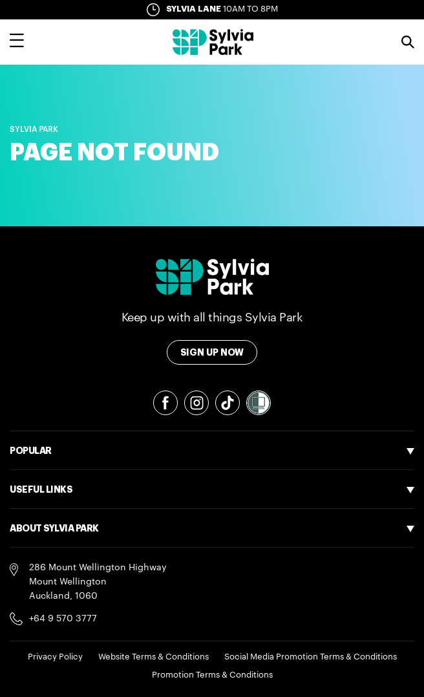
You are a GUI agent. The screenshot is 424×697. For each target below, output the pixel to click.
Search (407, 42)
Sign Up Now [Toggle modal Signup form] (212, 352)
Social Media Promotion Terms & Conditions (310, 656)
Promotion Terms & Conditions (212, 674)
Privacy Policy (55, 656)
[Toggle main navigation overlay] (17, 42)
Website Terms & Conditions (153, 656)
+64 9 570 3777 (63, 618)
